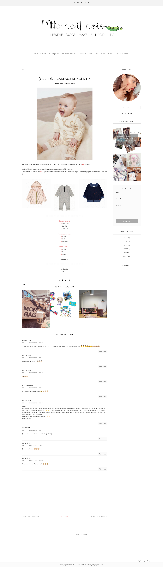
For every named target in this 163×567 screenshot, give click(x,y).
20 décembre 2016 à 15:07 (32, 403)
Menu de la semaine (115, 54)
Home (36, 54)
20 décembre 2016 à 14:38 (32, 343)
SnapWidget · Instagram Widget (143, 561)
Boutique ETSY (67, 54)
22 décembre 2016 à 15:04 (32, 460)
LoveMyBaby (27, 386)
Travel (127, 54)
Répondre (102, 351)
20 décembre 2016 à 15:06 (32, 388)
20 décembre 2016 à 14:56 (32, 358)
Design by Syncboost (95, 565)
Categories (93, 54)
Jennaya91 (26, 341)
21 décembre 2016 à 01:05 (32, 445)
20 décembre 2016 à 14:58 (32, 373)
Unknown (26, 356)
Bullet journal (54, 54)
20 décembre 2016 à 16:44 (32, 430)
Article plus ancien (98, 517)
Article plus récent (30, 517)
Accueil (64, 516)
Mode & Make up (80, 54)
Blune (42, 171)
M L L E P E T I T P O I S (80, 565)
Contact (43, 54)
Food (103, 54)
